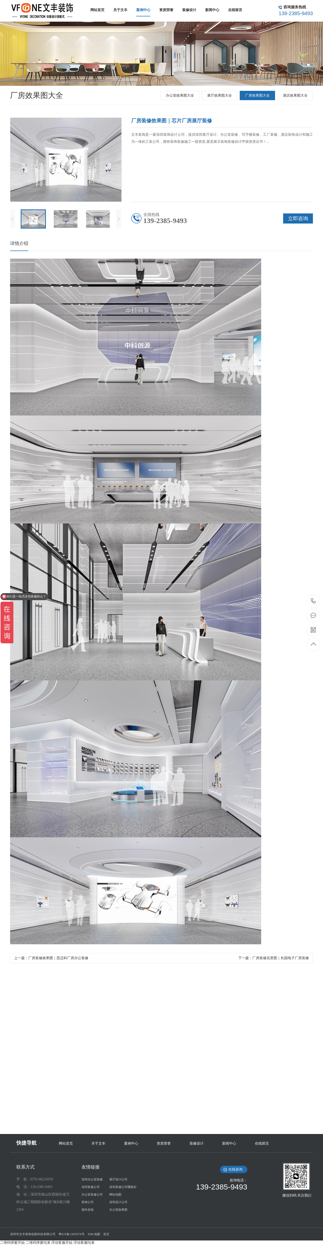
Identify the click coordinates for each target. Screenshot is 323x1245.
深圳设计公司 (118, 1202)
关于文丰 (98, 1143)
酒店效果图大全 (295, 95)
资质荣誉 (164, 1143)
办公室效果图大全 (180, 95)
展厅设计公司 (118, 1179)
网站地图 (115, 1194)
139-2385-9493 (313, 601)
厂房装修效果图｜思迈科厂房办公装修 (58, 958)
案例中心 (131, 1143)
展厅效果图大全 (219, 95)
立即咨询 (298, 218)
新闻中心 (229, 1143)
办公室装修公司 (92, 1194)
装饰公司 (88, 1202)
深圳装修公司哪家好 (123, 1187)
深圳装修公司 (91, 1187)
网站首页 (66, 1143)
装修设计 (197, 1143)
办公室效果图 (118, 1209)
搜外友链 (88, 1209)
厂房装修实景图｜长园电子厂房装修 (280, 958)
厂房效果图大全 (257, 95)
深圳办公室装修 (92, 1179)
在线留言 (262, 1143)
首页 (106, 1234)
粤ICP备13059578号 (72, 1234)
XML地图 (94, 1234)
